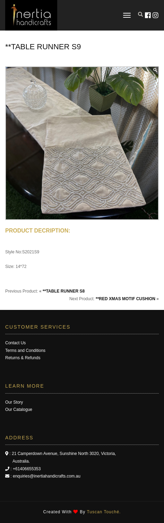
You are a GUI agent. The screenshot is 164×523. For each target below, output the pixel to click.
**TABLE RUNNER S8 (64, 291)
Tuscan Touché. (104, 511)
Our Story (14, 402)
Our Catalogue (18, 409)
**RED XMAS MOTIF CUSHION (125, 298)
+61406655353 (27, 468)
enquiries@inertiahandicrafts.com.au (46, 476)
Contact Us (15, 342)
